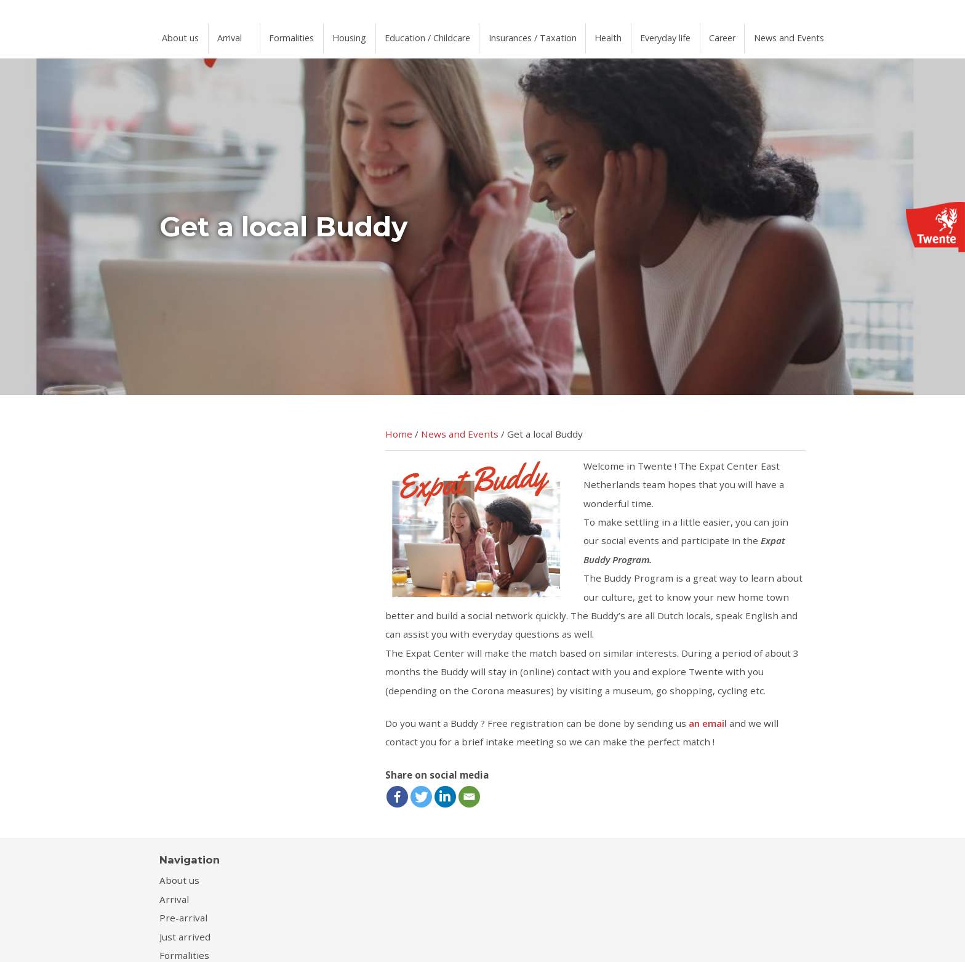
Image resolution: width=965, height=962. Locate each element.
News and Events (850, 34)
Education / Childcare (453, 34)
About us (182, 34)
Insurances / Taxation (569, 34)
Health (652, 34)
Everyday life (715, 34)
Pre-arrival (183, 908)
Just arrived (184, 927)
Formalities (304, 34)
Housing (368, 34)
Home (398, 425)
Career (778, 34)
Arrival (236, 34)
